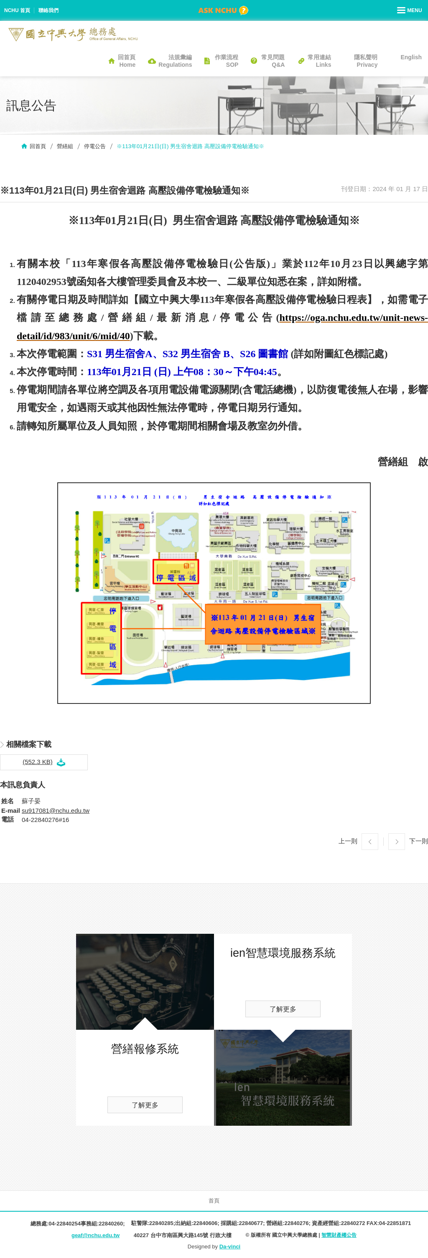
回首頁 (38, 146)
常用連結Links (319, 61)
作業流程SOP (226, 61)
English (411, 57)
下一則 (418, 841)
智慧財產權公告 (339, 1235)
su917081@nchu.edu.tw (55, 810)
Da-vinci (230, 1246)
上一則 (348, 841)
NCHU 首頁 (17, 10)
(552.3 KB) (38, 761)
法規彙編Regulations (175, 61)
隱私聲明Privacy (365, 61)
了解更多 (145, 1105)
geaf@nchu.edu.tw (95, 1235)
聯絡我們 (48, 10)
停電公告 (95, 146)
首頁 (214, 1200)
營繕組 (65, 146)
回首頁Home (126, 61)
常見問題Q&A (273, 61)
